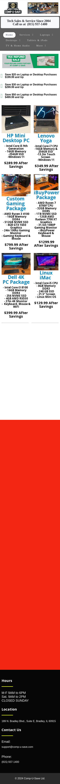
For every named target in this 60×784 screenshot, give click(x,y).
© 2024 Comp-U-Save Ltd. (30, 778)
